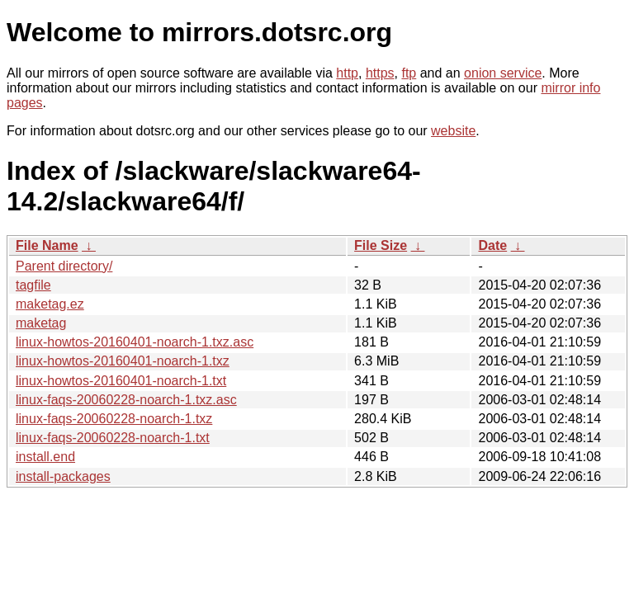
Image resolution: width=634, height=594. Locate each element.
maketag (41, 323)
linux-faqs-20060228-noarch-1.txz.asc (126, 400)
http (347, 73)
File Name (47, 245)
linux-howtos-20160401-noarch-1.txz (122, 361)
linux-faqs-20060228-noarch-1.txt (113, 438)
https (380, 73)
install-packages (63, 476)
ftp (408, 73)
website (453, 131)
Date (492, 245)
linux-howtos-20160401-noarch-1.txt (121, 381)
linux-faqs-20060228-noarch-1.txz (114, 419)
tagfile (33, 285)
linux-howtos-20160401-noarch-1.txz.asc (134, 342)
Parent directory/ (64, 266)
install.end (45, 457)
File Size (380, 245)
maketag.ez (50, 304)
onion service (503, 73)
